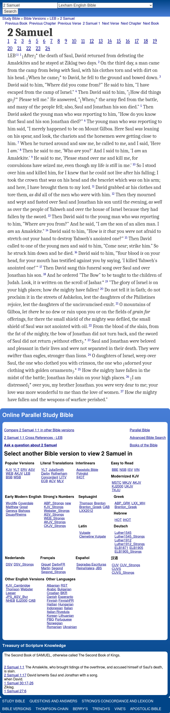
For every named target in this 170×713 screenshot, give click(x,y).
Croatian (53, 593)
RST (64, 585)
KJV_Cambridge (18, 585)
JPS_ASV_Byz (17, 597)
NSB (123, 469)
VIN (136, 469)
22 (28, 48)
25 (79, 369)
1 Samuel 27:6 (15, 691)
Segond (57, 568)
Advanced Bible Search (148, 438)
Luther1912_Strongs (130, 544)
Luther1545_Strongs (130, 536)
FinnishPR (66, 600)
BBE (115, 469)
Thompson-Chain (52, 709)
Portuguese (63, 619)
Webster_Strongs (57, 511)
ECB (44, 481)
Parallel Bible (140, 430)
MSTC (116, 482)
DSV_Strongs (24, 564)
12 (92, 41)
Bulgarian (64, 589)
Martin (45, 568)
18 (146, 41)
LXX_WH (138, 503)
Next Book (151, 23)
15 (119, 41)
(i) (17, 55)
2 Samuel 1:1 (14, 667)
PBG (50, 619)
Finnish (52, 600)
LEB (53, 18)
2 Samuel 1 (91, 23)
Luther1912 (123, 540)
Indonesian (55, 608)
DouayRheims (16, 514)
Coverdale (25, 503)
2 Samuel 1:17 (15, 675)
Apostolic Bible (145, 709)
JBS (99, 568)
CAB (106, 507)
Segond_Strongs (53, 572)
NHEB (10, 600)
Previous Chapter (42, 23)
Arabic (51, 589)
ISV (130, 469)
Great (23, 507)
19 (155, 41)
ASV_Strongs (54, 514)
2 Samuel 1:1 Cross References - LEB (33, 438)
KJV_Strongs (53, 507)
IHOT (80, 477)
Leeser (11, 593)
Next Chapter (131, 23)
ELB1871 (121, 548)
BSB (9, 477)
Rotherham (59, 473)
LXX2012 (86, 511)
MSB (17, 477)
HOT (118, 520)
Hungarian (65, 604)
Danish (52, 597)
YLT (16, 469)
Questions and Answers (53, 701)
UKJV (128, 486)
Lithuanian (66, 615)
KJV (9, 469)
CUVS (116, 569)
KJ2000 (117, 486)
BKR (63, 593)
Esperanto (65, 597)
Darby (45, 473)
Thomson (86, 503)
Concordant (49, 477)
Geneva (11, 511)
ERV (24, 469)
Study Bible (11, 18)
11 (83, 41)
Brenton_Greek (90, 507)
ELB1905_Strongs (128, 551)
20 (10, 48)
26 (127, 377)
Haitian (52, 604)
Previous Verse (69, 23)
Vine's (120, 709)
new (68, 503)
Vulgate (84, 532)
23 (38, 48)
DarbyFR (58, 564)
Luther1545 (123, 532)
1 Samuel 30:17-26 (19, 683)
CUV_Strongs (130, 565)
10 (74, 41)
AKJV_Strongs (55, 522)
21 (19, 48)
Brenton (100, 503)
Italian (68, 608)
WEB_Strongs (54, 518)
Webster (27, 589)
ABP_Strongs (54, 503)
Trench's (101, 709)
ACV (52, 481)
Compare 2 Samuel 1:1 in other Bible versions (39, 430)
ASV (31, 469)
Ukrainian (70, 627)
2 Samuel (67, 18)
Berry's (80, 709)
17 (137, 41)
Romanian (54, 627)
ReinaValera (85, 568)
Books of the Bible (144, 445)
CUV (115, 565)
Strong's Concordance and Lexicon (117, 701)
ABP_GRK (122, 503)
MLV (60, 481)
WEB (9, 473)
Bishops (24, 511)
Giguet (46, 564)
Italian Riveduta (58, 612)
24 (47, 48)
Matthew (12, 507)
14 (110, 41)
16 (128, 41)
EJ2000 (21, 600)
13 (101, 41)
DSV (9, 564)
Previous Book (16, 23)
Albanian (53, 585)
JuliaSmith (56, 469)
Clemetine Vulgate (92, 536)
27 (122, 391)
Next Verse (110, 23)
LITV (62, 477)
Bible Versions (35, 18)
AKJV (18, 473)
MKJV (126, 482)
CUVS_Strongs (123, 572)
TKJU (116, 490)
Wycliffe (11, 503)
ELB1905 (136, 548)
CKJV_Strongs (55, 526)
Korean (52, 615)
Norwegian (55, 623)
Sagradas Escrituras (91, 564)
